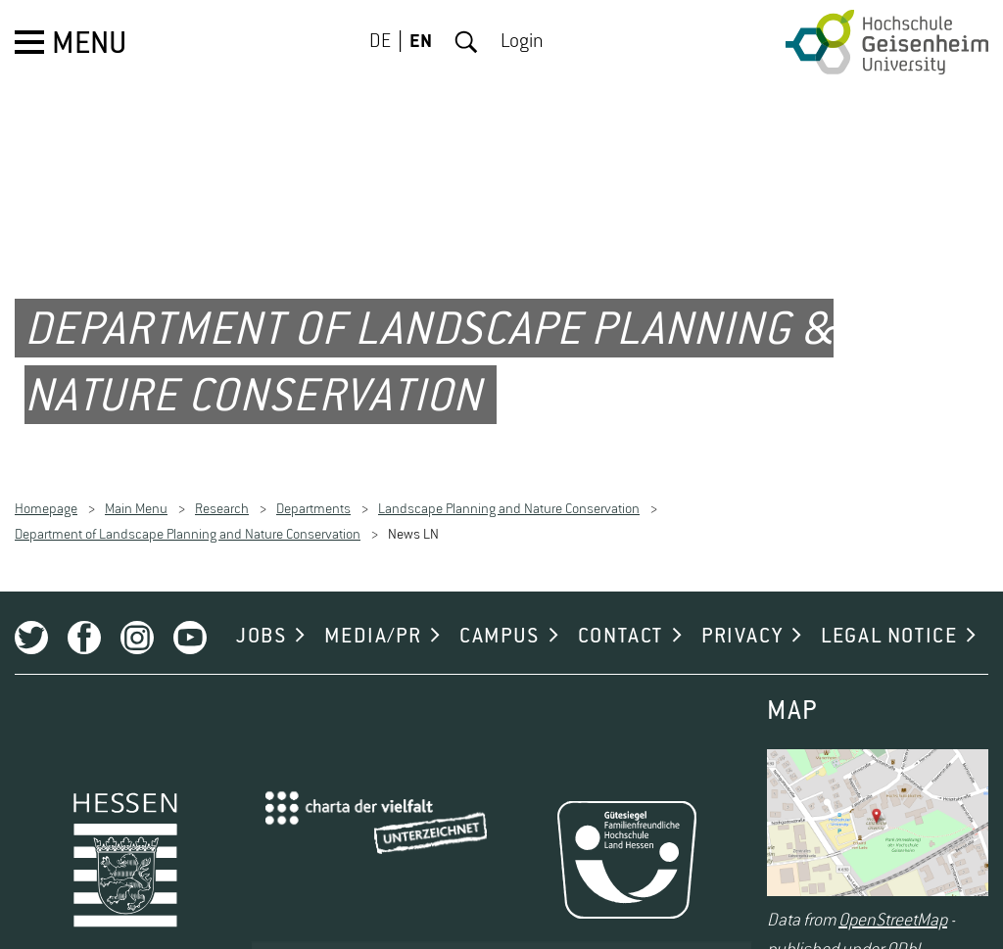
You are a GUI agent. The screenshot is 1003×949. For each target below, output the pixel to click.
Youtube (190, 622)
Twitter (31, 622)
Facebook (84, 622)
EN (420, 42)
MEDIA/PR (372, 621)
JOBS (261, 621)
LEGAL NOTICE (889, 621)
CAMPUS (499, 621)
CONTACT (620, 621)
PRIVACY (742, 621)
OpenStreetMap (892, 906)
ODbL (905, 935)
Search (466, 42)
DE (380, 42)
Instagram (137, 622)
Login (522, 42)
